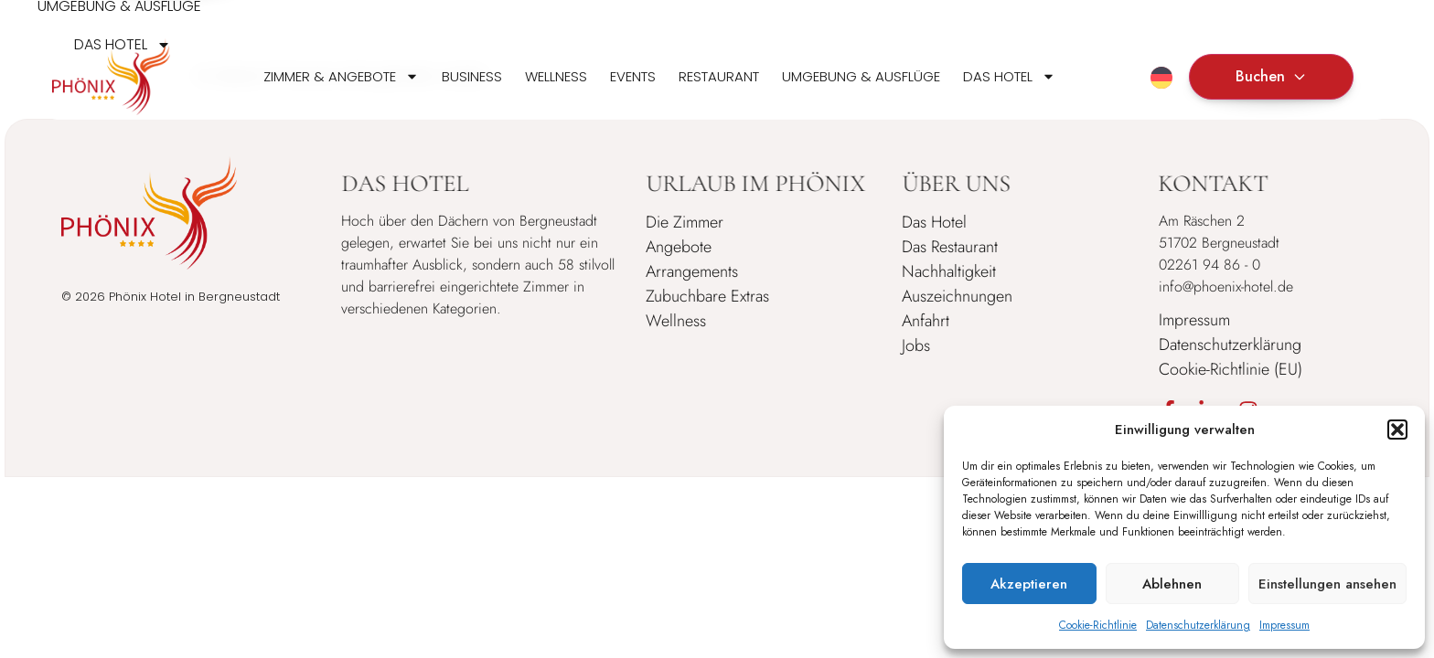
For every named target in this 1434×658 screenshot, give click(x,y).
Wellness (556, 76)
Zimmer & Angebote (341, 76)
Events (633, 76)
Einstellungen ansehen (1327, 584)
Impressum (1284, 625)
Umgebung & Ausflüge (861, 76)
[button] (1397, 429)
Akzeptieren (1028, 584)
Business (472, 76)
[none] (1161, 76)
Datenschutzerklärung (1198, 625)
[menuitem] (1161, 77)
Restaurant (719, 76)
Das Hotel (1009, 76)
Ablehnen (1172, 584)
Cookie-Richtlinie (1098, 625)
